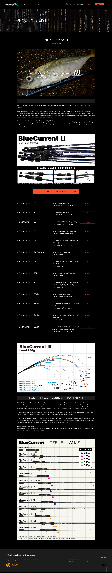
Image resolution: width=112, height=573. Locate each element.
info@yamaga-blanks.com (12, 562)
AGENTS (78, 4)
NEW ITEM (71, 556)
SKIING (26, 4)
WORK (88, 562)
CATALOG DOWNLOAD (74, 560)
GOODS (71, 562)
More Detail (87, 205)
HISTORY (89, 558)
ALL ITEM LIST (72, 558)
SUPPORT (89, 560)
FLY (38, 4)
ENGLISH (97, 4)
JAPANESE (88, 4)
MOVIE (88, 556)
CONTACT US (101, 556)
